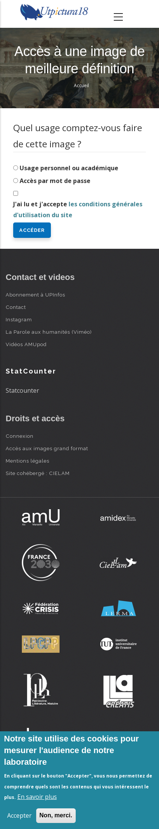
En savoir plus (37, 797)
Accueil (81, 85)
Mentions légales (27, 461)
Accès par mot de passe (55, 181)
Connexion (20, 436)
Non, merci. (56, 815)
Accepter (19, 815)
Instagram (19, 319)
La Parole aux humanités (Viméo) (49, 332)
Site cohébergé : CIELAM (38, 473)
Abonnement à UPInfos (35, 295)
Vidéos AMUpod (26, 344)
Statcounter (22, 390)
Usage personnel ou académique (69, 168)
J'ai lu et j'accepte (77, 209)
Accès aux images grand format (47, 448)
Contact (16, 307)
